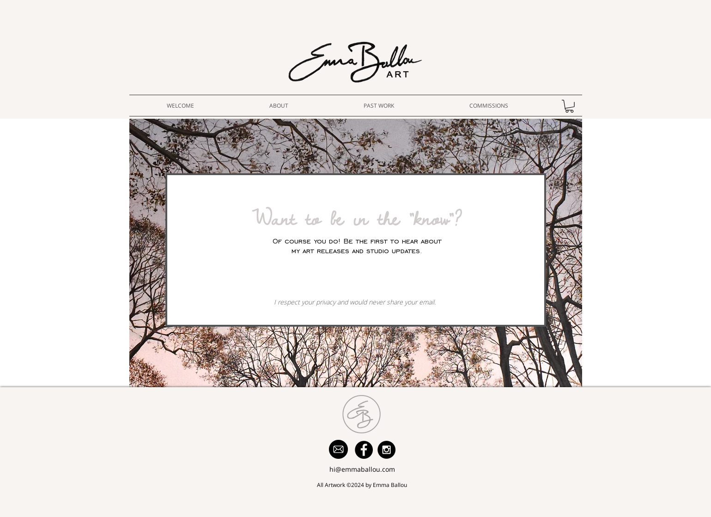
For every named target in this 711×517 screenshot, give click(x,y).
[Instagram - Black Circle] (386, 450)
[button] (569, 106)
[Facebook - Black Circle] (364, 450)
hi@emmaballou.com (362, 469)
